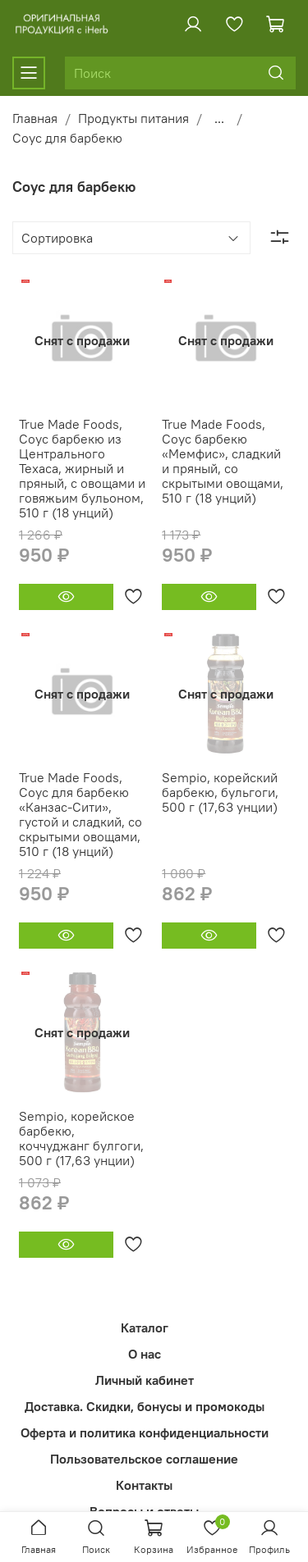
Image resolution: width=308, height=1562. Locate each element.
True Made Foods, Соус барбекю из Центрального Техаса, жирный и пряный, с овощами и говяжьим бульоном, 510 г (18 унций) (82, 468)
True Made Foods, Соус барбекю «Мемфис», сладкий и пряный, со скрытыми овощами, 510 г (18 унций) (222, 461)
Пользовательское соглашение (144, 1458)
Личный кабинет (144, 1380)
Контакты (144, 1485)
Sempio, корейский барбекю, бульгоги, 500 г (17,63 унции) (220, 792)
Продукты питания (133, 118)
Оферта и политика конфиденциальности (145, 1432)
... (219, 118)
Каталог (144, 1327)
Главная (34, 118)
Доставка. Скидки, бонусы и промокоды (144, 1406)
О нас (144, 1354)
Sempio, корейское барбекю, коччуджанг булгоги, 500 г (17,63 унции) (81, 1138)
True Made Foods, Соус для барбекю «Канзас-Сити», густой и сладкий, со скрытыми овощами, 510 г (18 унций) (80, 814)
